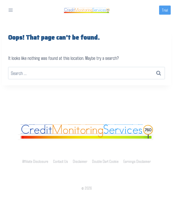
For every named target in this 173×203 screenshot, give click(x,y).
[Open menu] (10, 10)
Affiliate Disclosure (35, 161)
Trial (165, 10)
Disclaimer (80, 161)
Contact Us (60, 161)
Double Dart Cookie (105, 161)
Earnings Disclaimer (137, 161)
